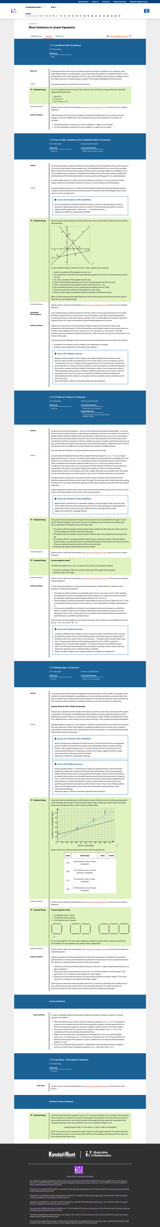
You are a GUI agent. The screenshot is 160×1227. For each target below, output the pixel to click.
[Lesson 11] (57, 16)
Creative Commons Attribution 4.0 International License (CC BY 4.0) (75, 1183)
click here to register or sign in (96, 107)
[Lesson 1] (26, 16)
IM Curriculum (83, 2)
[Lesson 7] (43, 16)
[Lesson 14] (69, 16)
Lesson (49, 36)
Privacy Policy (71, 1176)
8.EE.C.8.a (54, 151)
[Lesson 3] (32, 16)
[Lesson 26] (115, 16)
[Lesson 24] (108, 16)
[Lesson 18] (84, 16)
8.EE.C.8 (53, 679)
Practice (59, 36)
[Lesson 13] (65, 16)
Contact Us (106, 2)
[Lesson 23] (104, 16)
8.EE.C (53, 57)
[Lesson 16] (77, 16)
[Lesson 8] (46, 16)
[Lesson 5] (37, 16)
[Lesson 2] (29, 16)
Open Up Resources (96, 1195)
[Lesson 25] (112, 16)
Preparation (36, 36)
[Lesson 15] (73, 16)
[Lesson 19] (88, 16)
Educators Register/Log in (139, 2)
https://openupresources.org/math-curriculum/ (46, 1184)
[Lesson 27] (119, 16)
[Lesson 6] (40, 16)
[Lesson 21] (96, 16)
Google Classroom (119, 2)
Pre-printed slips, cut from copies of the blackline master (96, 415)
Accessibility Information (85, 1176)
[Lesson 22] (100, 16)
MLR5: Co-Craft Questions (91, 679)
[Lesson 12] (61, 16)
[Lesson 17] (80, 16)
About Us (95, 2)
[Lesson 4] (35, 16)
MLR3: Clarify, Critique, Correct (93, 151)
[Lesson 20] (92, 16)
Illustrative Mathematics (81, 1189)
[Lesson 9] (49, 16)
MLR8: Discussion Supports (92, 408)
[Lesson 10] (53, 16)
